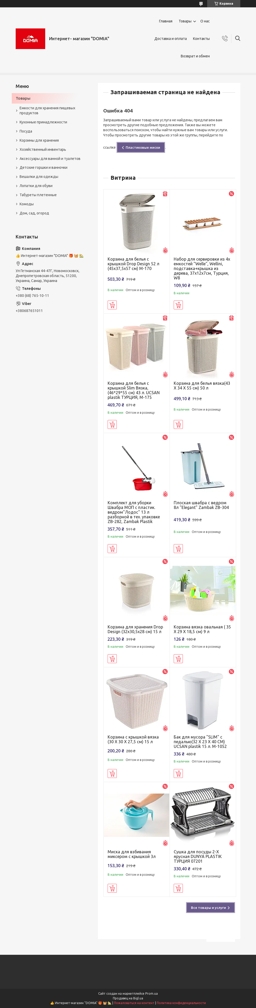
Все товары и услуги (208, 907)
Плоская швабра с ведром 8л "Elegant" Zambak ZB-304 (201, 505)
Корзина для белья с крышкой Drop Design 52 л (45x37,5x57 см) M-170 (133, 264)
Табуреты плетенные (38, 195)
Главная (165, 21)
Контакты (201, 39)
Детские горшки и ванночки (43, 167)
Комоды (27, 204)
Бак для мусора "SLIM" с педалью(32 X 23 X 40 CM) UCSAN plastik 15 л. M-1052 (200, 742)
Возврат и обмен (195, 56)
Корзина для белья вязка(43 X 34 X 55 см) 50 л (202, 385)
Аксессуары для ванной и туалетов (50, 159)
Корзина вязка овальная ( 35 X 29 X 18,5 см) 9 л (202, 629)
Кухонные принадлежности (43, 122)
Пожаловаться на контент (134, 1003)
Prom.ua (151, 993)
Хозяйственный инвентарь (43, 149)
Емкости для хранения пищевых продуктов (47, 110)
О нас (205, 21)
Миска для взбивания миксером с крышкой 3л (132, 854)
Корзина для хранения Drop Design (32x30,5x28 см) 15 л (135, 629)
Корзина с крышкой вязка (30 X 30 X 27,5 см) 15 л (133, 739)
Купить (112, 305)
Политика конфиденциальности (181, 1003)
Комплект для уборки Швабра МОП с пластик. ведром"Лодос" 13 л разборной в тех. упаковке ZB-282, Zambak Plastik (134, 512)
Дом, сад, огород (34, 213)
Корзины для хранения (39, 140)
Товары (185, 21)
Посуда (26, 131)
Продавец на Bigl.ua (128, 998)
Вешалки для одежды (39, 177)
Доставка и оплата (170, 39)
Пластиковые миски (143, 147)
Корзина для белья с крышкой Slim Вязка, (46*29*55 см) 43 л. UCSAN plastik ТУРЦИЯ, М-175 (134, 390)
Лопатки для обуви (36, 186)
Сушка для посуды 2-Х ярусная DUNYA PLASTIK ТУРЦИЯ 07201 (198, 856)
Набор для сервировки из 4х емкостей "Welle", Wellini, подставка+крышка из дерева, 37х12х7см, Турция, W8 (202, 268)
